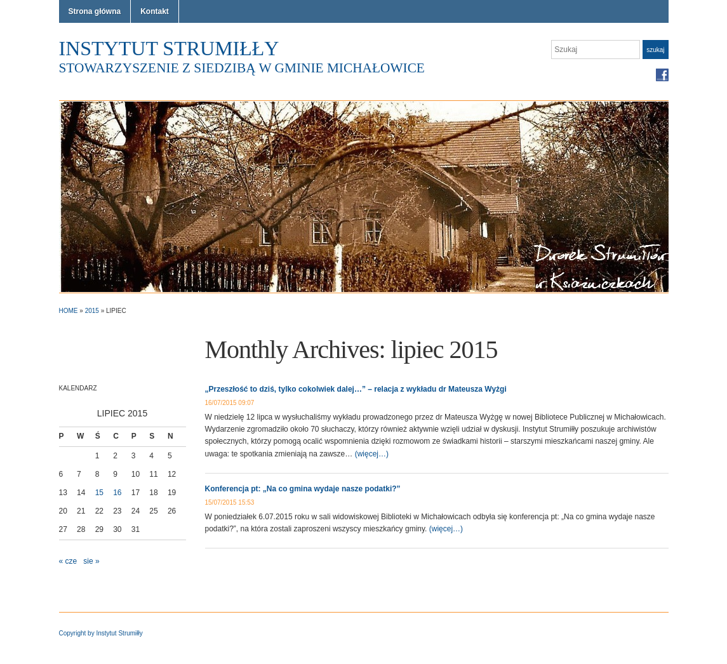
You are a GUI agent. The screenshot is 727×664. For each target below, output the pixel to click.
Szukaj (655, 49)
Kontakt (154, 11)
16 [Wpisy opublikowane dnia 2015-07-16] (117, 492)
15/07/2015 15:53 (230, 502)
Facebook (662, 75)
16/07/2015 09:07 (230, 402)
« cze (68, 561)
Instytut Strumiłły (169, 48)
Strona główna (95, 11)
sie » (91, 561)
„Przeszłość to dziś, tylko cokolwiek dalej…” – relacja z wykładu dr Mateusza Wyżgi (356, 389)
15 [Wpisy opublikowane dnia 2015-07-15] (99, 492)
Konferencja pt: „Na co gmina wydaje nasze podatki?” (303, 488)
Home (68, 310)
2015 (92, 310)
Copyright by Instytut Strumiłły (101, 633)
